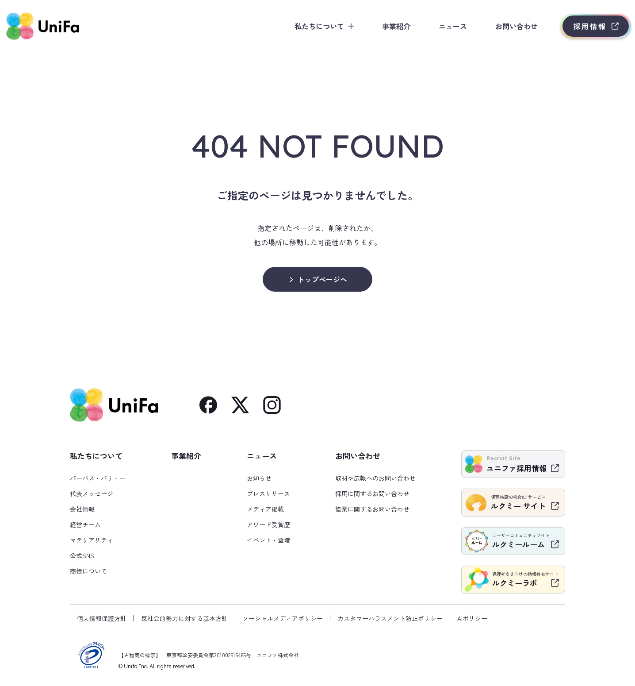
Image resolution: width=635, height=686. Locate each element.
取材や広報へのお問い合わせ (375, 478)
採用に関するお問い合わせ (372, 493)
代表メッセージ (91, 493)
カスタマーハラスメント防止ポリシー (390, 618)
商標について (88, 571)
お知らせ (259, 478)
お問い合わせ (505, 26)
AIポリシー (472, 618)
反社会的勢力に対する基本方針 (184, 618)
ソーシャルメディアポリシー (282, 618)
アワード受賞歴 (268, 524)
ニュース (441, 26)
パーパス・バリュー (98, 478)
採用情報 (579, 26)
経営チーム (85, 524)
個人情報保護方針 (101, 618)
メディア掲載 (265, 509)
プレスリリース (268, 493)
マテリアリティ (91, 540)
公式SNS (82, 555)
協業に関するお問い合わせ (372, 509)
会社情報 (82, 509)
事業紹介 (385, 26)
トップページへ (322, 279)
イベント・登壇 (268, 540)
